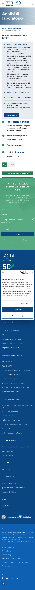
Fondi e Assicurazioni (9, 416)
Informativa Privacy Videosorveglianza (15, 562)
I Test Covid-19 (6, 366)
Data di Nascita (5, 222)
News (3, 499)
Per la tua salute (8, 440)
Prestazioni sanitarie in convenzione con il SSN (16, 406)
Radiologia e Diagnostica (10, 322)
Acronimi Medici (7, 455)
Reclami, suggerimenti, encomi (13, 433)
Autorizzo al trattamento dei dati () (15, 240)
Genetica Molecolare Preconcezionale (15, 387)
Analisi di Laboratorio (15, 28)
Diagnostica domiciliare (10, 348)
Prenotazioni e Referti (11, 399)
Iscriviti (17, 234)
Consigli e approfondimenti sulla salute (15, 447)
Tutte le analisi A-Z (8, 362)
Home (4, 28)
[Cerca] (32, 4)
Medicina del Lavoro (8, 483)
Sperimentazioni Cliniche (10, 392)
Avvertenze (6, 566)
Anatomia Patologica (9, 379)
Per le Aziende (7, 477)
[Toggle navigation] (3, 3)
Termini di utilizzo (8, 547)
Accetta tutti (17, 309)
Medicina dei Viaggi (8, 492)
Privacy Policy (6, 551)
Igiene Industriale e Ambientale (13, 488)
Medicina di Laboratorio (11, 355)
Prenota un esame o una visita (17, 173)
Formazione (5, 469)
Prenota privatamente (9, 412)
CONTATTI (5, 506)
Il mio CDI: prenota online (10, 420)
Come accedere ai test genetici (12, 374)
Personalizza (25, 304)
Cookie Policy (6, 555)
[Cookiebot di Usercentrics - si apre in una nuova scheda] (21, 272)
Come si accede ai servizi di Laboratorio (15, 370)
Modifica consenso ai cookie (11, 558)
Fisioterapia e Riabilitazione (11, 339)
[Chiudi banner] (32, 272)
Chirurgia (4, 326)
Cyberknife (5, 335)
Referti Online (11, 115)
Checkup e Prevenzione (10, 331)
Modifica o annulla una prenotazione (14, 424)
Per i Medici (6, 463)
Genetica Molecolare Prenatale (12, 383)
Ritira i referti (6, 429)
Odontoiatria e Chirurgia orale (12, 343)
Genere (3, 220)
